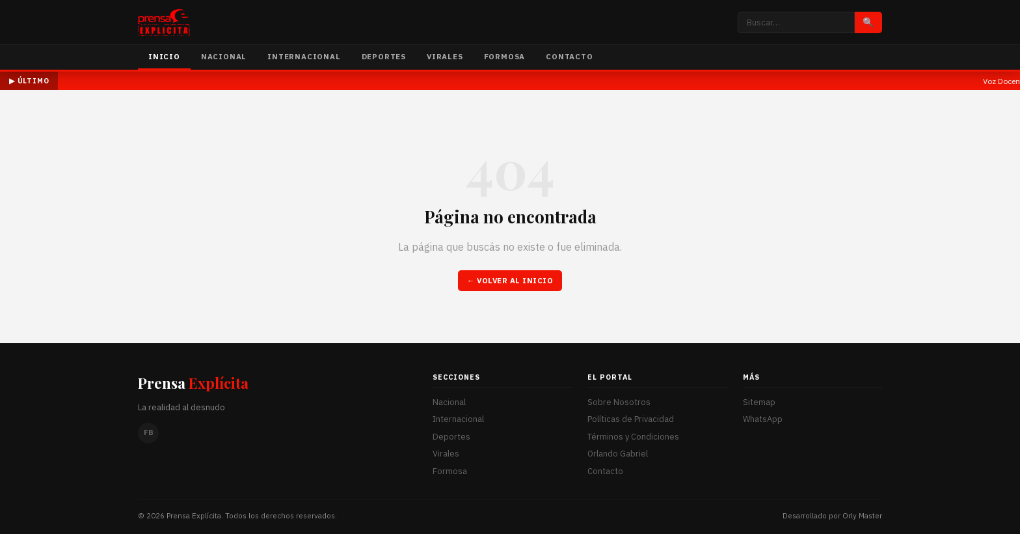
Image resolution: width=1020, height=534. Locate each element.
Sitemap (759, 402)
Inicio (164, 56)
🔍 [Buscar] (868, 22)
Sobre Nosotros (619, 402)
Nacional (224, 56)
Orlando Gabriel (617, 453)
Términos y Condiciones (633, 436)
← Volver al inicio (510, 280)
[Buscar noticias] (796, 22)
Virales (445, 56)
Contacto (569, 56)
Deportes (384, 56)
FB (149, 432)
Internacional (303, 56)
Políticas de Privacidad (630, 419)
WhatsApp (763, 419)
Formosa (505, 56)
